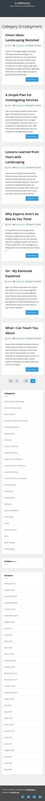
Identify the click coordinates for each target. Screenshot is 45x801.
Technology (8, 517)
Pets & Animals (10, 485)
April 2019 (8, 718)
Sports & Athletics (11, 510)
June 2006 (8, 763)
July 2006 (8, 757)
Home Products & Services (15, 465)
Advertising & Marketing (14, 401)
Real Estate (8, 491)
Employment (20, 45)
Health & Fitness (10, 453)
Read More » (32, 79)
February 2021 (10, 583)
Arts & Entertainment (12, 408)
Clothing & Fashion (11, 427)
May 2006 (8, 769)
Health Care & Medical (13, 459)
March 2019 (9, 724)
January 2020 (9, 667)
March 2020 (9, 654)
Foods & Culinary (11, 446)
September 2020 (11, 615)
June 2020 (8, 635)
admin (10, 45)
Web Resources (10, 530)
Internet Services (11, 472)
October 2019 (9, 686)
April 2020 (8, 648)
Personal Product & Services (15, 478)
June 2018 (8, 737)
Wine (6, 536)
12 (26, 381)
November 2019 (10, 680)
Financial (7, 440)
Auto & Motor (9, 414)
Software (8, 504)
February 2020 (10, 660)
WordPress (15, 792)
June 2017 (8, 744)
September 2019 (11, 692)
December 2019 (10, 673)
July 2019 (8, 705)
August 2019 (9, 699)
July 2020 (8, 628)
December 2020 (10, 596)
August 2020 (9, 622)
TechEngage (30, 790)
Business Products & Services (16, 421)
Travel (6, 523)
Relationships (9, 497)
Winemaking (9, 549)
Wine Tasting (9, 542)
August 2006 (9, 750)
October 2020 (9, 609)
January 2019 (9, 731)
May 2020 (8, 641)
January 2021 (9, 590)
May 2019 (8, 712)
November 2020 (10, 603)
